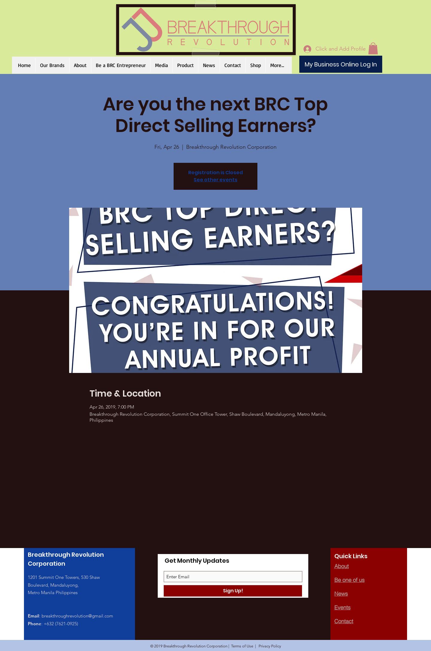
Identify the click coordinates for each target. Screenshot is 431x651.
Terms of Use (242, 646)
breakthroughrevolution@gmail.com (77, 616)
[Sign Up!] (233, 591)
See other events (215, 179)
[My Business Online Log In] (340, 64)
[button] (255, 65)
